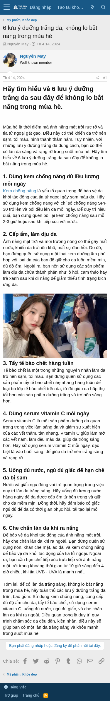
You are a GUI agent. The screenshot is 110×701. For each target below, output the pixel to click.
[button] (6, 7)
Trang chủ (30, 695)
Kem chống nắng (19, 190)
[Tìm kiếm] (103, 7)
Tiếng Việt (15, 687)
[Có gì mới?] (92, 7)
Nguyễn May (18, 44)
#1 (105, 78)
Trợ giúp (11, 695)
